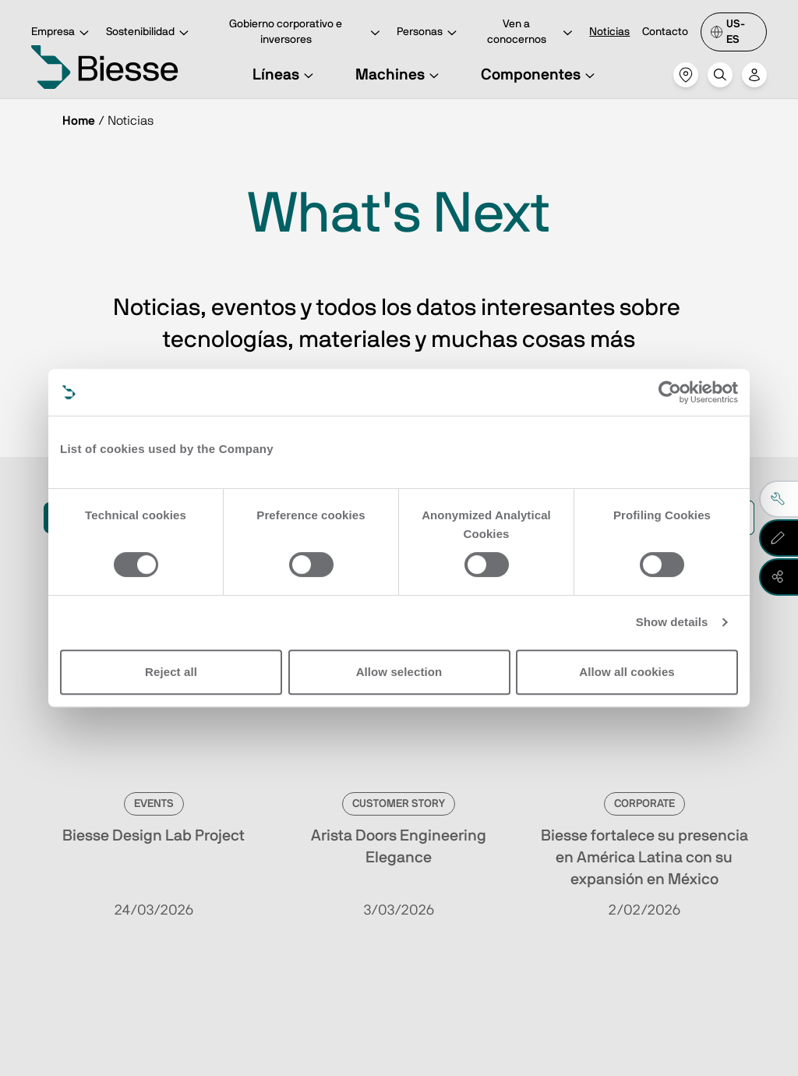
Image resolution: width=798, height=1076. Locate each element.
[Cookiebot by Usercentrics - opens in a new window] (670, 392)
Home (78, 121)
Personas (429, 33)
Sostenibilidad (149, 33)
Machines (399, 75)
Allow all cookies (627, 671)
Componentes (540, 75)
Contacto (665, 32)
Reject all (171, 671)
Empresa (62, 33)
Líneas (285, 75)
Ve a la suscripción (165, 891)
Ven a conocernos (532, 32)
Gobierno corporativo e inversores (306, 32)
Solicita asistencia (522, 891)
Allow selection (399, 671)
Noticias (609, 32)
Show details (672, 621)
